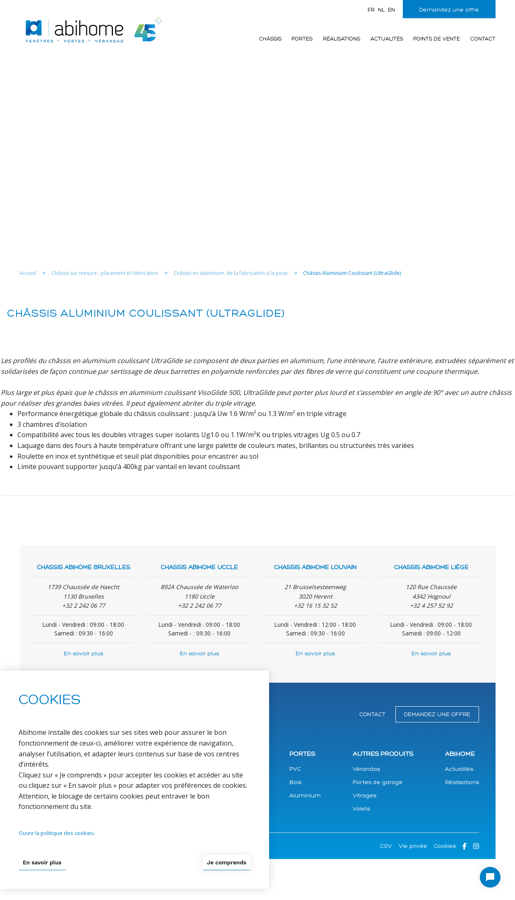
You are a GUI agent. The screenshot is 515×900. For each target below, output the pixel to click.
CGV (386, 846)
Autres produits (383, 754)
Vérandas (366, 769)
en (391, 10)
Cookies (445, 846)
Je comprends (226, 862)
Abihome (460, 754)
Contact (483, 39)
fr (371, 10)
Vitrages (364, 795)
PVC (295, 769)
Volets (361, 809)
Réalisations (341, 39)
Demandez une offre (449, 10)
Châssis (270, 39)
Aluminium (305, 795)
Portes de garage (378, 782)
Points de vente (436, 39)
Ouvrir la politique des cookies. (57, 832)
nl (381, 10)
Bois (295, 782)
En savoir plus (83, 653)
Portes (302, 39)
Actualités (387, 39)
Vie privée (413, 846)
